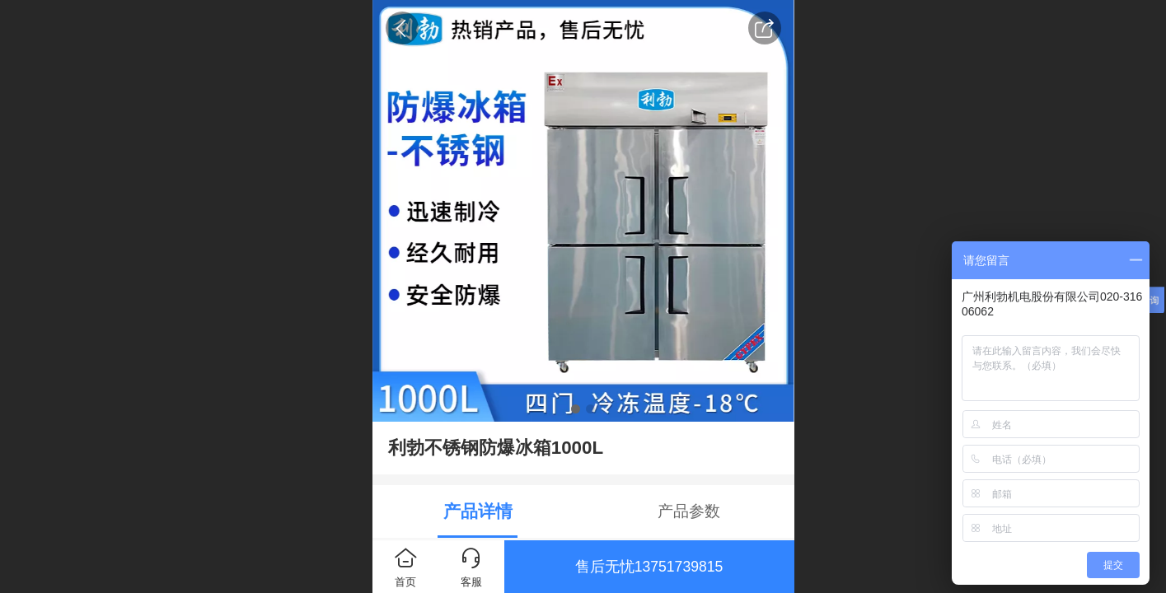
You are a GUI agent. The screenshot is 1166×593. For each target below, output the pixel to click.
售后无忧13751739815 (649, 566)
